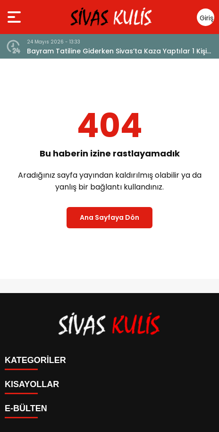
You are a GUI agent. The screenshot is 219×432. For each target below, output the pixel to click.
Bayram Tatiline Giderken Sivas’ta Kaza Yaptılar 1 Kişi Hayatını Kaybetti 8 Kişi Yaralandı (117, 51)
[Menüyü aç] (15, 17)
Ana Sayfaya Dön (109, 217)
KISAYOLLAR (32, 384)
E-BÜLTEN (26, 408)
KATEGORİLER (35, 360)
